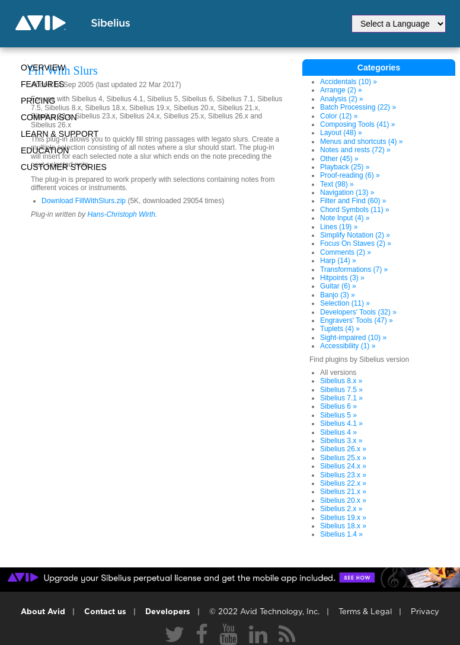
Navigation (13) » (347, 192)
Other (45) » (339, 159)
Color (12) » (338, 116)
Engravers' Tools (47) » (356, 320)
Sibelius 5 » (338, 415)
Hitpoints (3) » (342, 278)
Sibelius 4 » (338, 432)
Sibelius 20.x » (343, 500)
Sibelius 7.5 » (341, 390)
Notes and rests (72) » (355, 150)
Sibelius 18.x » (343, 526)
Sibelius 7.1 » (341, 398)
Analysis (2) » (341, 99)
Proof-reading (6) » (350, 175)
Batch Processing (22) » (358, 107)
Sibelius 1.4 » (341, 534)
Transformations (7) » (354, 269)
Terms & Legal (365, 612)
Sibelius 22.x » (343, 483)
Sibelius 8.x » (341, 381)
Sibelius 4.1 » (341, 423)
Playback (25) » (344, 167)
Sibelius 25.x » (343, 458)
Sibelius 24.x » (343, 466)
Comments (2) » (345, 252)
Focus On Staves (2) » (355, 243)
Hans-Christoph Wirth (121, 214)
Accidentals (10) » (348, 82)
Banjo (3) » (337, 295)
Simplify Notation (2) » (355, 235)
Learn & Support (59, 134)
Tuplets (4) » (340, 329)
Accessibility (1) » (347, 346)
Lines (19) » (338, 227)
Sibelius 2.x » (341, 509)
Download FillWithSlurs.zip (83, 201)
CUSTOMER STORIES (64, 167)
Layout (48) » (341, 133)
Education (45, 150)
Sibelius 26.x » (343, 449)
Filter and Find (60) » (353, 201)
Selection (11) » (345, 303)
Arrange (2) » (341, 90)
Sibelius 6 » (338, 406)
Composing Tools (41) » (357, 124)
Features (43, 84)
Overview (43, 67)
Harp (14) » (338, 260)
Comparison (49, 117)
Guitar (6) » (338, 286)
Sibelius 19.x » (343, 518)
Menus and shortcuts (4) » (361, 141)
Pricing (38, 100)
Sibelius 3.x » (341, 441)
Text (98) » (337, 184)
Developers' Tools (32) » (358, 312)
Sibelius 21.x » (343, 491)
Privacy (425, 612)
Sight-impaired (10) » (353, 337)
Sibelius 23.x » (343, 475)
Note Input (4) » (344, 218)
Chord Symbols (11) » (354, 210)
